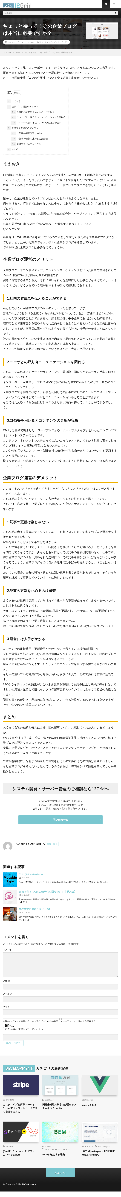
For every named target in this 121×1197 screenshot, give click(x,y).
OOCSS (58, 1154)
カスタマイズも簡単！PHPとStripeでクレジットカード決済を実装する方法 (20, 1112)
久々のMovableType (31, 876)
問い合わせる (60, 822)
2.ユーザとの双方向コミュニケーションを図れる (38, 120)
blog (41, 45)
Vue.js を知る (90, 1107)
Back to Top (60, 1179)
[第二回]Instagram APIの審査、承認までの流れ (98, 1158)
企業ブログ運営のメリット (22, 109)
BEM (47, 1154)
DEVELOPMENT (28, 45)
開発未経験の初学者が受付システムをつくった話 (59, 1110)
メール (7, 996)
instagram (105, 1151)
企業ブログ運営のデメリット (23, 131)
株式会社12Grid (30, 1190)
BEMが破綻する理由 (55, 1159)
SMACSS (66, 1154)
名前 (6, 984)
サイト (6, 1009)
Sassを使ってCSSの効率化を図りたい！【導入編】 (48, 894)
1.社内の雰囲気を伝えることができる (32, 115)
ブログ (63, 45)
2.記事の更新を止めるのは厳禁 (29, 141)
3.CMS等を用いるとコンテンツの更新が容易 (36, 125)
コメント (7, 952)
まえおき (14, 104)
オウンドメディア (51, 45)
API (99, 1151)
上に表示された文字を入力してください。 (24, 1032)
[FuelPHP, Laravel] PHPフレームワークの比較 (20, 1158)
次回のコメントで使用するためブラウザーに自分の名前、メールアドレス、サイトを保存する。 (50, 1024)
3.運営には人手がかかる (26, 147)
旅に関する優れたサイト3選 (34, 911)
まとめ (12, 152)
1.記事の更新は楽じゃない (27, 136)
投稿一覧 (51, 846)
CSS (52, 1154)
